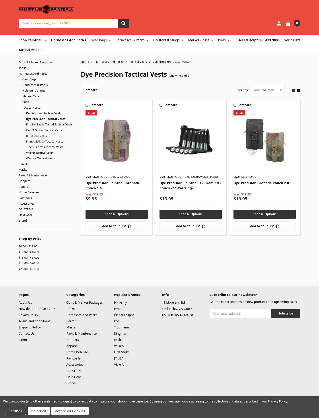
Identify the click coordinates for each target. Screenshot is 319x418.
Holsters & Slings (168, 40)
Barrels (23, 164)
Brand (23, 221)
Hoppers (24, 181)
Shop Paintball (32, 40)
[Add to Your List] (117, 226)
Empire (119, 309)
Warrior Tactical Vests (40, 158)
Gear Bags (101, 40)
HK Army (120, 302)
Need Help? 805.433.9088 (259, 40)
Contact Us (26, 333)
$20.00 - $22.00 (29, 269)
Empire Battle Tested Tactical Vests (49, 124)
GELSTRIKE (26, 209)
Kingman (120, 333)
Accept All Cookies (70, 410)
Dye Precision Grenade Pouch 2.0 (261, 183)
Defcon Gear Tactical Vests (44, 113)
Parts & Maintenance (33, 175)
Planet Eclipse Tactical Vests (44, 141)
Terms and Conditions (34, 321)
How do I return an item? (37, 309)
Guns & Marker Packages (36, 62)
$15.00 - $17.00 (29, 258)
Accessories (26, 203)
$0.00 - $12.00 (28, 246)
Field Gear (25, 215)
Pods (224, 40)
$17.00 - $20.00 (29, 263)
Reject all (38, 410)
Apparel (24, 187)
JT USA (118, 358)
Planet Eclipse (124, 315)
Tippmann (121, 327)
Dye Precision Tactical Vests (45, 119)
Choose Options (117, 214)
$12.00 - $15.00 (29, 252)
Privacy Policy (28, 315)
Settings (15, 410)
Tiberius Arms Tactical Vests (44, 147)
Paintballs (25, 198)
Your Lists (292, 40)
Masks (23, 170)
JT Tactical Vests (36, 136)
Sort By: (243, 90)
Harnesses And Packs (68, 40)
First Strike (122, 352)
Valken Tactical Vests (40, 153)
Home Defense (29, 192)
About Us (25, 302)
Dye (117, 321)
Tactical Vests (31, 49)
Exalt (117, 340)
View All (119, 364)
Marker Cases (200, 40)
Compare (90, 90)
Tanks (22, 68)
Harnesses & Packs (131, 40)
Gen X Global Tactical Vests (44, 130)
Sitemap (25, 340)
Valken (119, 346)
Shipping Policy (30, 327)
